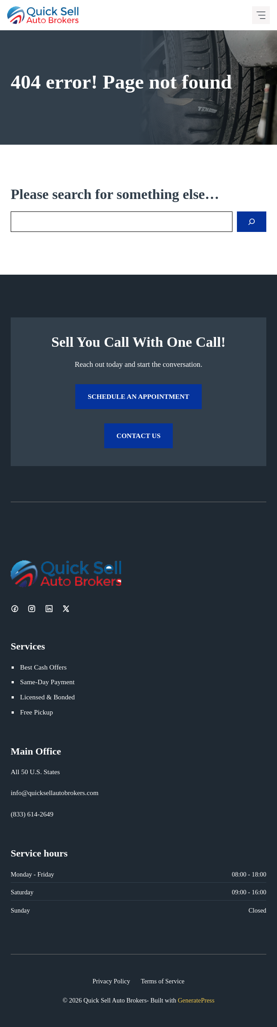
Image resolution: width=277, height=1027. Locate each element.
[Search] (251, 221)
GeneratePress (196, 1000)
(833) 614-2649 (32, 814)
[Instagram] (32, 609)
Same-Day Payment (47, 682)
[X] (66, 609)
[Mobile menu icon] (261, 15)
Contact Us (139, 435)
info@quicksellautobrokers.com (54, 792)
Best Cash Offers (43, 667)
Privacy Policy (111, 981)
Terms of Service (162, 981)
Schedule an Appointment (138, 396)
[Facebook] (15, 609)
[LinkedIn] (49, 609)
